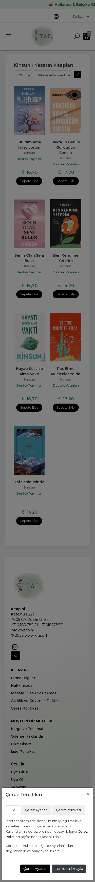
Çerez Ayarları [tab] (36, 810)
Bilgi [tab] (12, 810)
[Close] (88, 794)
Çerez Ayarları (35, 868)
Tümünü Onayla (69, 868)
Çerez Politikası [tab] (68, 810)
